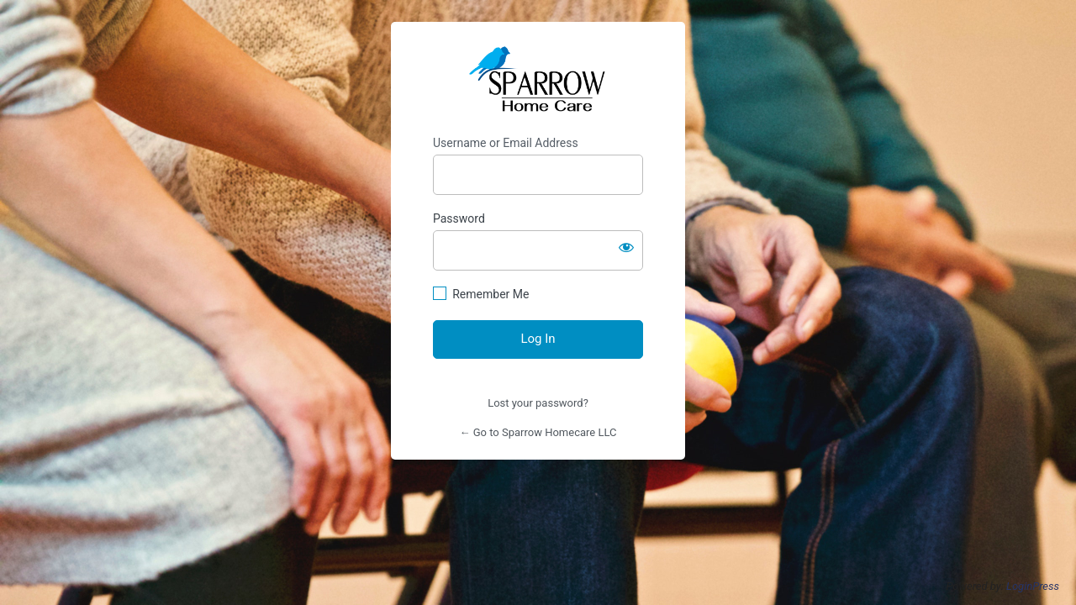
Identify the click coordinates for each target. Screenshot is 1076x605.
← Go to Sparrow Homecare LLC (538, 432)
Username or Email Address (505, 143)
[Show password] (626, 247)
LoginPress (1032, 586)
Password (459, 218)
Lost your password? (538, 403)
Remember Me (490, 294)
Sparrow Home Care (538, 79)
